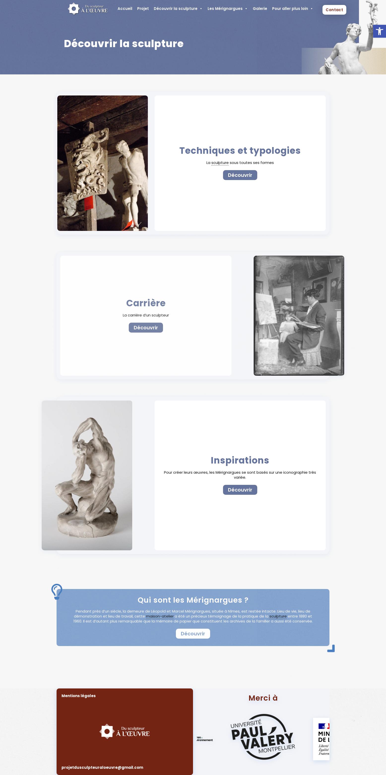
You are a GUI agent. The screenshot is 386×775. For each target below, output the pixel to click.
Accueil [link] (125, 8)
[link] (379, 31)
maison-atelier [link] (160, 616)
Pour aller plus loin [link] (292, 8)
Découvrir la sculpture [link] (178, 8)
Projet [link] (143, 8)
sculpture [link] (220, 162)
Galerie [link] (260, 8)
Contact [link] (334, 9)
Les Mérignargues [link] (228, 8)
